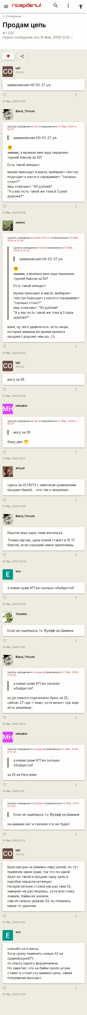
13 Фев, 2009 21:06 (14, 506)
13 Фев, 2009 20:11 (14, 458)
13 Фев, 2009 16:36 (14, 212)
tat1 (18, 68)
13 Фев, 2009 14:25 (14, 101)
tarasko (38, 803)
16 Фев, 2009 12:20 (56, 37)
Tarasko (21, 614)
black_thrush (42, 237)
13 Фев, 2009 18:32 (14, 353)
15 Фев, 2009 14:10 (14, 922)
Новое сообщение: (18, 37)
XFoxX (20, 468)
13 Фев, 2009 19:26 (14, 396)
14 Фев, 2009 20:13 (14, 724)
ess (36, 37)
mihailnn (21, 405)
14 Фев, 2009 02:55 (14, 561)
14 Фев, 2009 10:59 (14, 604)
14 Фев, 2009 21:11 (13, 791)
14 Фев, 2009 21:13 (14, 840)
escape (38, 672)
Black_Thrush (25, 111)
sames (20, 222)
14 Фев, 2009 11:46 (14, 647)
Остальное (12, 16)
